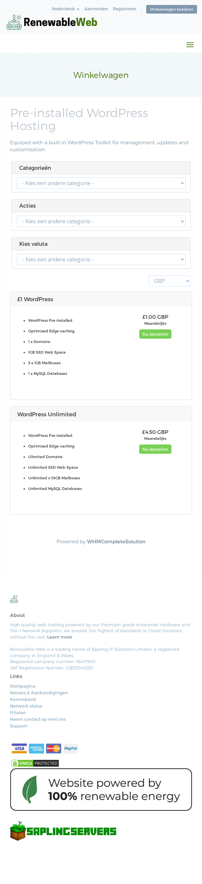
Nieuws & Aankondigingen (39, 692)
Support (18, 725)
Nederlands (65, 8)
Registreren (124, 8)
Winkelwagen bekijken (171, 9)
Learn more (59, 637)
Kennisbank (23, 699)
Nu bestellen (155, 334)
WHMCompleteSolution (116, 541)
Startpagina (23, 686)
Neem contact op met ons (38, 719)
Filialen (18, 712)
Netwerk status (26, 706)
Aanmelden (96, 8)
